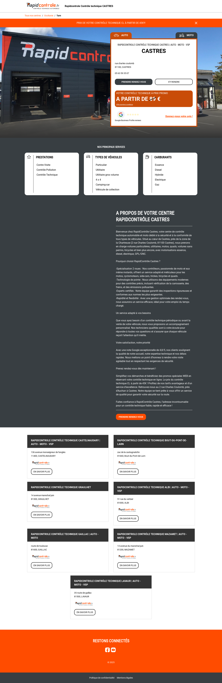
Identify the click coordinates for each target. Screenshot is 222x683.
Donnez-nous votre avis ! (179, 116)
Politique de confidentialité (101, 678)
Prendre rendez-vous (133, 82)
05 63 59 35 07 (122, 73)
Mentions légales (125, 678)
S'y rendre (174, 82)
